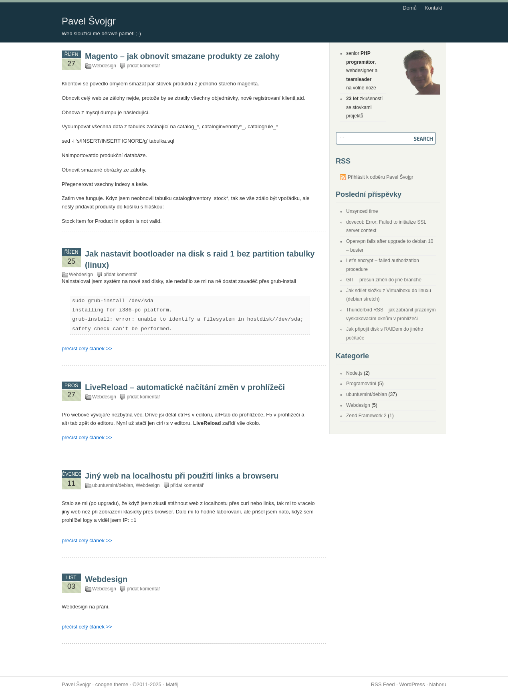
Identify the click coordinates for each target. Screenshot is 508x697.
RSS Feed (383, 684)
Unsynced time (362, 211)
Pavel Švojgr (89, 21)
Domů (410, 8)
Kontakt (433, 8)
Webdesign (104, 66)
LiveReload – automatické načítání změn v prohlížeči (185, 387)
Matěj (172, 684)
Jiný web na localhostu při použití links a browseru (181, 475)
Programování (361, 383)
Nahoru (437, 684)
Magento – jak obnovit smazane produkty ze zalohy (182, 56)
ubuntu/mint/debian (112, 485)
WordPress (412, 684)
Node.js (354, 373)
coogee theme (111, 684)
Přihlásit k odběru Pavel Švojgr (380, 177)
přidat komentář (143, 66)
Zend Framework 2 (366, 415)
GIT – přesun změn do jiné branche (383, 280)
